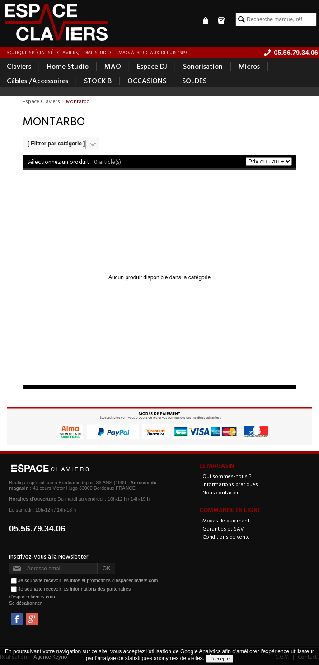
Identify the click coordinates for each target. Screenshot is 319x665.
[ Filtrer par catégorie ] (56, 143)
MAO (112, 66)
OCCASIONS (146, 80)
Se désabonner (25, 603)
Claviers (19, 66)
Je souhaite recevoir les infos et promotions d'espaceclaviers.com (88, 580)
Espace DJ (152, 66)
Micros (249, 66)
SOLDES (194, 80)
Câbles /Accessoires (37, 80)
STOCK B (98, 80)
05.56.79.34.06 (37, 528)
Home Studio (68, 66)
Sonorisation (203, 66)
